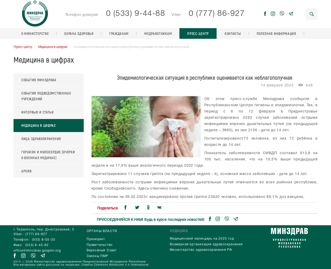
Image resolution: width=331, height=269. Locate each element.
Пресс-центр (198, 33)
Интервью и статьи (37, 112)
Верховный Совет (102, 250)
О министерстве (35, 33)
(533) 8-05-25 (44, 239)
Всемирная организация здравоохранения (206, 244)
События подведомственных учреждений (46, 96)
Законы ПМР (97, 256)
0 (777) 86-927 (217, 13)
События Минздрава (38, 80)
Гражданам (119, 33)
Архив (26, 171)
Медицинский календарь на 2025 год (202, 238)
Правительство (100, 244)
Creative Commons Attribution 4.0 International (115, 265)
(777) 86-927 (36, 234)
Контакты (233, 33)
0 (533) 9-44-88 (135, 13)
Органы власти (102, 231)
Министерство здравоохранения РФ (201, 249)
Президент (96, 239)
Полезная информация (276, 33)
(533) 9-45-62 (37, 245)
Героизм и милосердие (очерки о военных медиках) (48, 155)
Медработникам (158, 33)
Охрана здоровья (79, 33)
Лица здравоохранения (41, 138)
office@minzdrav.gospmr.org (37, 250)
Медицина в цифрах (52, 47)
